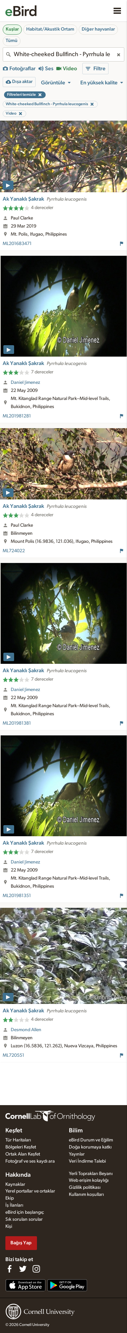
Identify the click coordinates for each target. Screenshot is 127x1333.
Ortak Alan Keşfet (22, 1154)
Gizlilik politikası (84, 1187)
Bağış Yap (21, 1242)
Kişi (8, 1226)
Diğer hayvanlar (98, 29)
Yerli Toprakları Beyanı (91, 1173)
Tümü (11, 40)
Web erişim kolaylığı (89, 1180)
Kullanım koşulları (86, 1194)
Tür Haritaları (18, 1140)
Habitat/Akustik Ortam (50, 29)
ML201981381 (17, 723)
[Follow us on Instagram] (36, 1269)
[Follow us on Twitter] (23, 1269)
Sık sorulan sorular (24, 1219)
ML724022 (14, 551)
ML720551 (13, 1055)
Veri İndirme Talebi (87, 1161)
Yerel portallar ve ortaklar (30, 1191)
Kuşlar (12, 29)
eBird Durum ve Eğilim (91, 1140)
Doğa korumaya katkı (90, 1147)
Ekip (9, 1198)
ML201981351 (17, 895)
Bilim (76, 1131)
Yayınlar (77, 1154)
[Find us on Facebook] (9, 1269)
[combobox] (63, 54)
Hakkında (18, 1175)
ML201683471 (17, 243)
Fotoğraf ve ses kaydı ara (30, 1161)
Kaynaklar (15, 1184)
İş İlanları (14, 1205)
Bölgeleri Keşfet (20, 1147)
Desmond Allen (26, 1029)
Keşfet (13, 1131)
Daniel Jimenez (25, 382)
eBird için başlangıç (24, 1212)
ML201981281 (17, 416)
